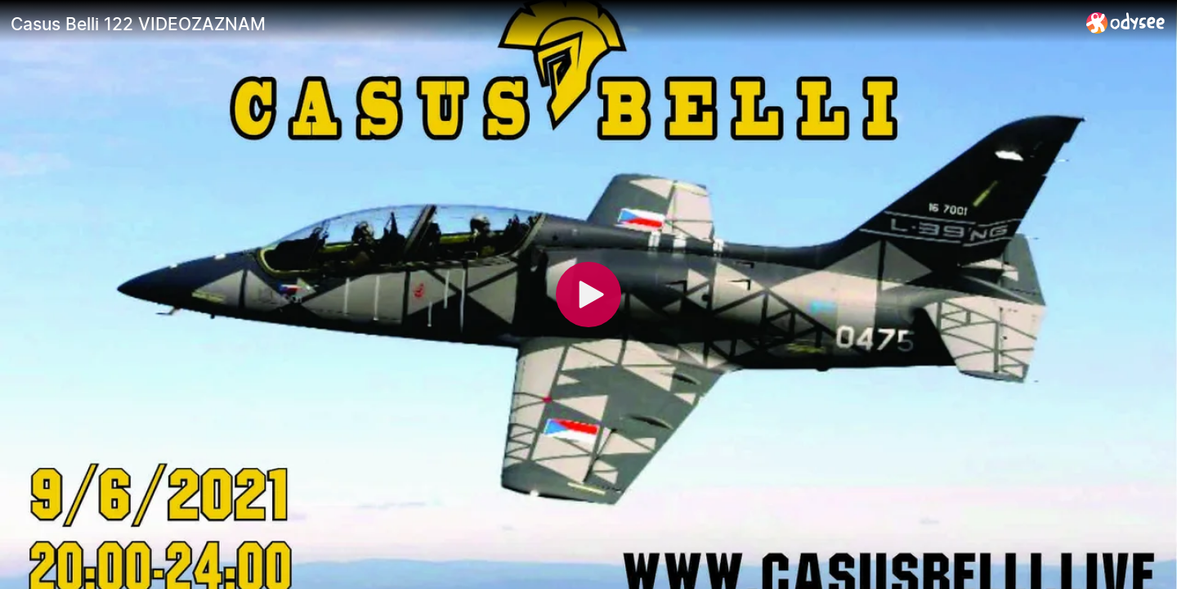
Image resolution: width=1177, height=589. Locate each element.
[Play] (588, 294)
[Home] (1126, 22)
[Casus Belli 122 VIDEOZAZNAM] (542, 24)
